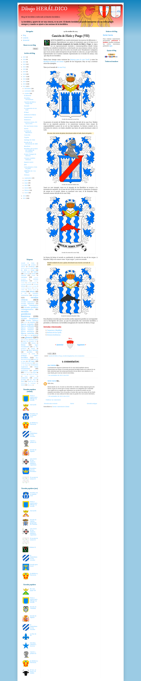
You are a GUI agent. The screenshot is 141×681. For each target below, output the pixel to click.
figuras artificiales (27, 326)
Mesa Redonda (33, 350)
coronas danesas (31, 282)
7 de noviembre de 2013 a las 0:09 (58, 375)
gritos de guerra (25, 339)
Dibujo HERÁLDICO (44, 9)
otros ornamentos (79, 356)
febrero (27, 190)
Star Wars (33, 379)
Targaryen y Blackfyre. (54, 330)
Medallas (23, 350)
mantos (33, 348)
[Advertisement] (29, 229)
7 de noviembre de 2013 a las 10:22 (58, 396)
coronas (24, 277)
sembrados (24, 378)
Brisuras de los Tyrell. (54, 332)
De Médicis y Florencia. (34, 423)
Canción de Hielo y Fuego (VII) (30, 102)
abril (26, 185)
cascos (33, 273)
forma (23, 335)
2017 (24, 76)
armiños (33, 265)
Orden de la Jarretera (27, 363)
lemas (23, 345)
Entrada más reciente (50, 403)
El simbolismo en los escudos (33, 434)
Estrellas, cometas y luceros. (33, 644)
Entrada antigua (92, 403)
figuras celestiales (27, 328)
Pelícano (27, 175)
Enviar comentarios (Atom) (61, 406)
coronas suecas (32, 289)
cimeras (23, 275)
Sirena (26, 128)
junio (26, 180)
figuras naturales (27, 333)
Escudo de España (33, 450)
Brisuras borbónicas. (54, 335)
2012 (24, 196)
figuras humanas (27, 329)
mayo (26, 183)
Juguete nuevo (28, 162)
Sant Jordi (33, 404)
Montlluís (27, 146)
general (35, 335)
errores (35, 295)
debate (32, 291)
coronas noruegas (32, 286)
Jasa (25, 164)
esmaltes (32, 322)
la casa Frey (62, 67)
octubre (27, 93)
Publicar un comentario (53, 400)
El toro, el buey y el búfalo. (33, 671)
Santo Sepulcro (29, 376)
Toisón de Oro (32, 381)
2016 (24, 79)
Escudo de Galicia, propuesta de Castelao (33, 522)
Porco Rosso (27, 372)
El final (26, 112)
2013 (24, 86)
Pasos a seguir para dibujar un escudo (33, 398)
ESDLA (25, 322)
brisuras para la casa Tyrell (79, 59)
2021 (24, 67)
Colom (33, 275)
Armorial (26, 40)
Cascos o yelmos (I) (33, 441)
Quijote (34, 372)
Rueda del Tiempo (33, 374)
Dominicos (27, 119)
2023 (24, 62)
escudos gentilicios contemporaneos (29, 308)
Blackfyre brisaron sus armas (54, 61)
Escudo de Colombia (33, 607)
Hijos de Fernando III (29, 341)
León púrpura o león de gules (30, 167)
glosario (29, 337)
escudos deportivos (27, 303)
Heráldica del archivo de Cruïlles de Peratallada (31, 150)
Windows (30, 385)
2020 (24, 69)
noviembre (28, 91)
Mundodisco (24, 353)
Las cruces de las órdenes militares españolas (33, 462)
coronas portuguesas (26, 288)
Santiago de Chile (29, 140)
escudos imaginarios (68, 356)
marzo (26, 188)
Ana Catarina (52, 365)
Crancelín (27, 135)
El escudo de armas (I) (34, 478)
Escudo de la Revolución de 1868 (31, 143)
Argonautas (24, 265)
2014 (24, 84)
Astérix (23, 266)
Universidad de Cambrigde (28, 383)
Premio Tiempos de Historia (30, 154)
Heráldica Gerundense (28, 98)
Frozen (28, 335)
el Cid (23, 293)
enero (26, 192)
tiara (22, 381)
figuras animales (27, 324)
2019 (24, 71)
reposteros (23, 374)
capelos (35, 272)
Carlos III (26, 273)
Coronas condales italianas (29, 158)
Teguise (26, 137)
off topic (31, 361)
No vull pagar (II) (33, 589)
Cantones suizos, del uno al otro (30, 122)
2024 (24, 59)
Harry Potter (34, 339)
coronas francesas (26, 284)
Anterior (59, 345)
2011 (24, 198)
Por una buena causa (31, 126)
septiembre (28, 178)
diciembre (27, 88)
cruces (23, 291)
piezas (35, 370)
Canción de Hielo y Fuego (55, 356)
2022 (24, 64)
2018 (24, 74)
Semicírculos (28, 117)
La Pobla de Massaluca (28, 131)
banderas (32, 266)
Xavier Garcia (52, 381)
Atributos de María (30, 114)
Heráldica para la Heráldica (33, 470)
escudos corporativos (28, 302)
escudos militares (32, 320)
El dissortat (27, 95)
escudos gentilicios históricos (26, 314)
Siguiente (81, 345)
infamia (33, 343)
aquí (110, 46)
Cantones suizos (25, 272)
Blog (24, 35)
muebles (29, 352)
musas (33, 353)
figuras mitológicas (27, 331)
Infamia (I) (32, 547)
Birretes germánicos (26, 268)
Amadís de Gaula (27, 263)
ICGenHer (24, 343)
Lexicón (25, 38)
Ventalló (26, 106)
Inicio (72, 403)
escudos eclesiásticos (29, 305)
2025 (24, 57)
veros (22, 385)
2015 (24, 81)
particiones (24, 370)
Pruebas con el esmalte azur (34, 415)
